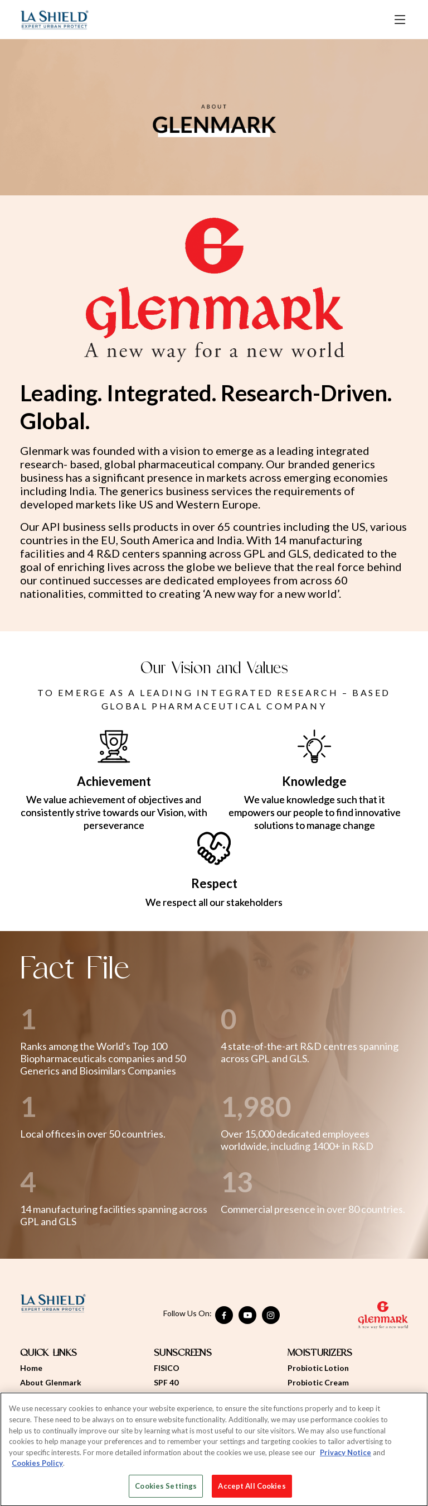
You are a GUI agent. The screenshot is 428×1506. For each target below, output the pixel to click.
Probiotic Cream (318, 1383)
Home (31, 1368)
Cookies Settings (166, 1488)
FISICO (166, 1368)
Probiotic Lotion (318, 1368)
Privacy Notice (345, 1455)
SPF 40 (166, 1383)
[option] (214, 117)
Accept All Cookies (251, 1488)
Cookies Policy (37, 1465)
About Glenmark (50, 1383)
